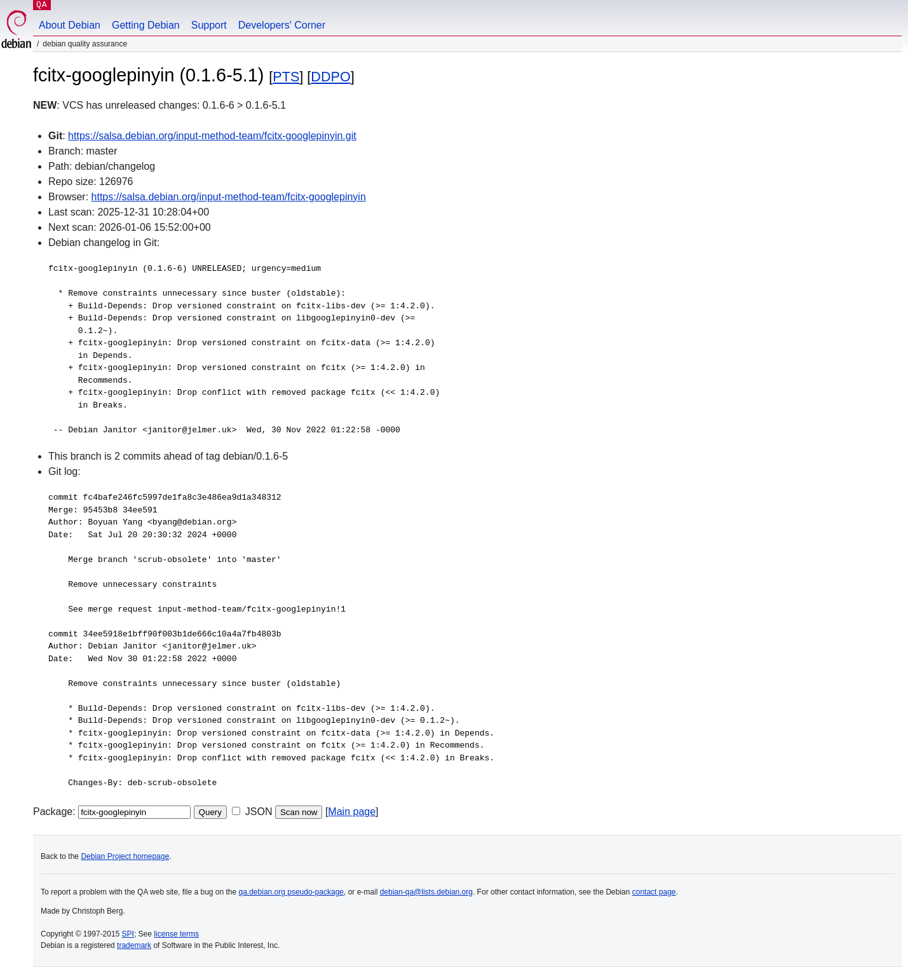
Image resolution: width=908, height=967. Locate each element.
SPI (128, 933)
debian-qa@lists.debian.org (426, 892)
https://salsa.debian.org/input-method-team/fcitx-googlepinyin (228, 196)
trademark (134, 945)
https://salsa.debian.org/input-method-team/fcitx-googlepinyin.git (212, 135)
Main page (352, 811)
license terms (176, 933)
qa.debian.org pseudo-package (291, 892)
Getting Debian (146, 25)
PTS (286, 77)
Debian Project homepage (125, 856)
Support (209, 25)
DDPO (330, 77)
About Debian (69, 25)
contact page (654, 892)
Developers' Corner (281, 25)
